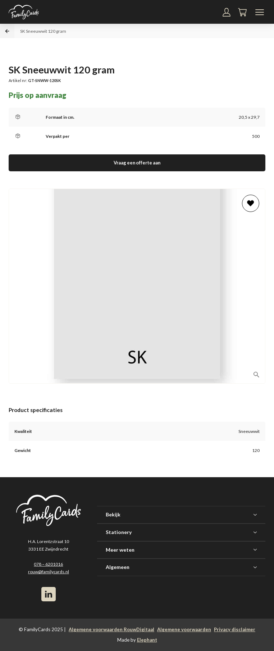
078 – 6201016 (48, 564)
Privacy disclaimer (234, 629)
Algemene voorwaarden (184, 629)
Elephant (147, 640)
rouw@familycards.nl (48, 571)
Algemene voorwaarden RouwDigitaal (111, 629)
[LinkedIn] (48, 594)
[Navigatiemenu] (259, 12)
